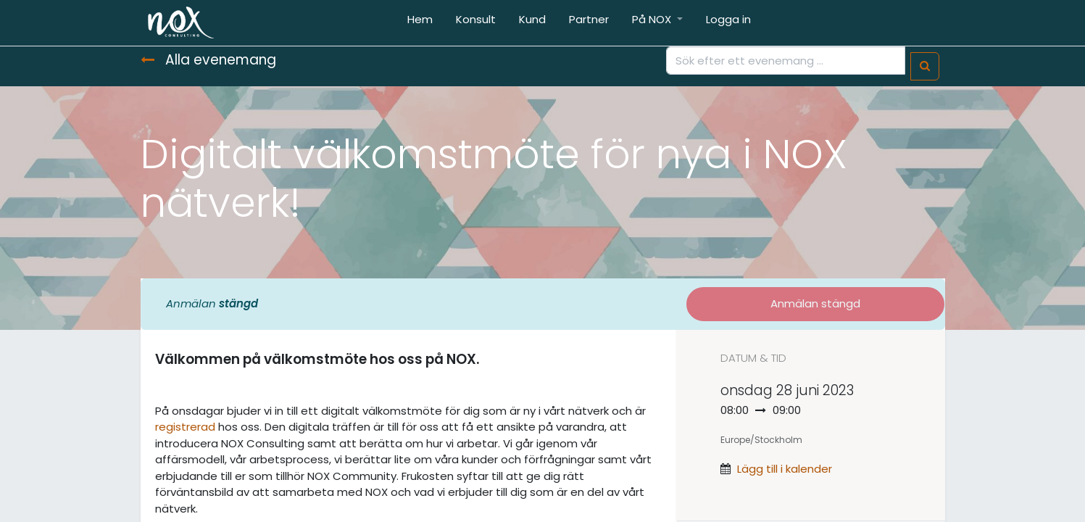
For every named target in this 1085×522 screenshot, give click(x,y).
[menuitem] (420, 23)
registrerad (185, 426)
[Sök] (924, 66)
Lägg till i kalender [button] (784, 468)
